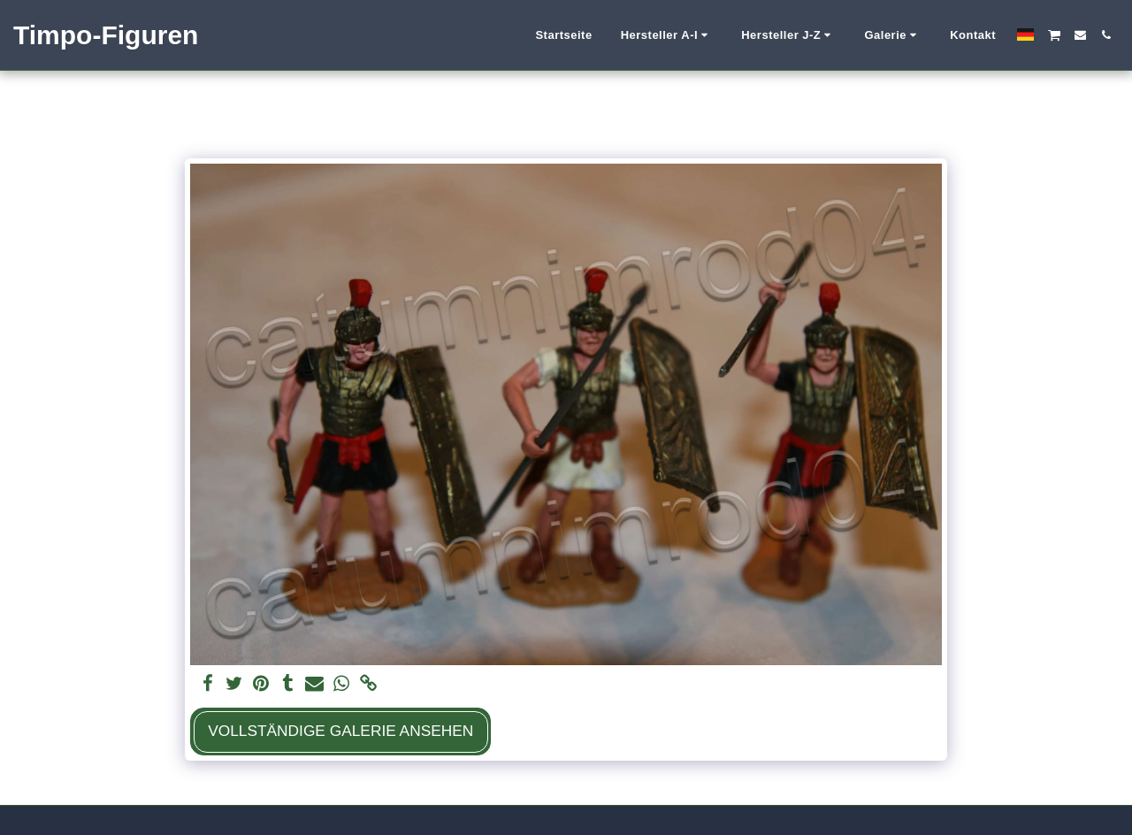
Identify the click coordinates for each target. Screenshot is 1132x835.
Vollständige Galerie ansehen (340, 730)
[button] (667, 35)
